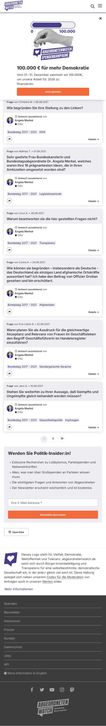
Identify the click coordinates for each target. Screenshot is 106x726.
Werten (47, 581)
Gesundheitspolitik (51, 420)
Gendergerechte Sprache (55, 366)
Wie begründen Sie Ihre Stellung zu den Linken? (45, 108)
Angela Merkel (24, 120)
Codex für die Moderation (65, 577)
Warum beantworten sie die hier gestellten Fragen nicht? (52, 219)
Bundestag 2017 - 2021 (22, 132)
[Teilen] (9, 139)
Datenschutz (13, 647)
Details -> (93, 139)
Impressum (12, 621)
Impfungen (72, 420)
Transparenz (47, 243)
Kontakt (9, 638)
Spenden (10, 603)
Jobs (7, 655)
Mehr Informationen (19, 589)
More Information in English (25, 673)
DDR (42, 132)
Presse (9, 629)
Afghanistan (46, 304)
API (6, 664)
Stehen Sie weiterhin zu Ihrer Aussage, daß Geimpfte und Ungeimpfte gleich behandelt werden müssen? (52, 394)
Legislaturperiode (50, 193)
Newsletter (12, 612)
